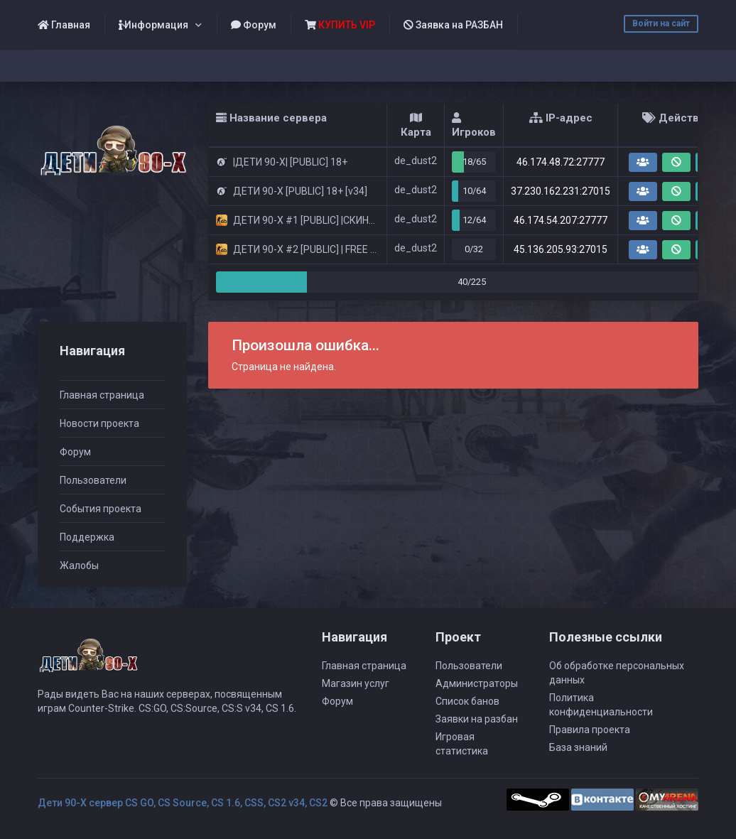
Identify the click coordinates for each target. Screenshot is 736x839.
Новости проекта (99, 423)
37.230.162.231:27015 (560, 191)
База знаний (578, 747)
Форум (253, 25)
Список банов (467, 701)
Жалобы (79, 565)
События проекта (100, 508)
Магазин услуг (355, 683)
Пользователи (93, 480)
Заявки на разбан (476, 719)
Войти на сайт (661, 23)
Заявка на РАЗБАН (453, 25)
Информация (153, 25)
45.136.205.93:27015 (560, 249)
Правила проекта (589, 729)
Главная (64, 25)
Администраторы (476, 683)
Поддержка (87, 537)
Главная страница (102, 395)
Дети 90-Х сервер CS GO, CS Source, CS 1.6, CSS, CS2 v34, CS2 (183, 802)
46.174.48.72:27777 (560, 162)
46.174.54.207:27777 (560, 220)
